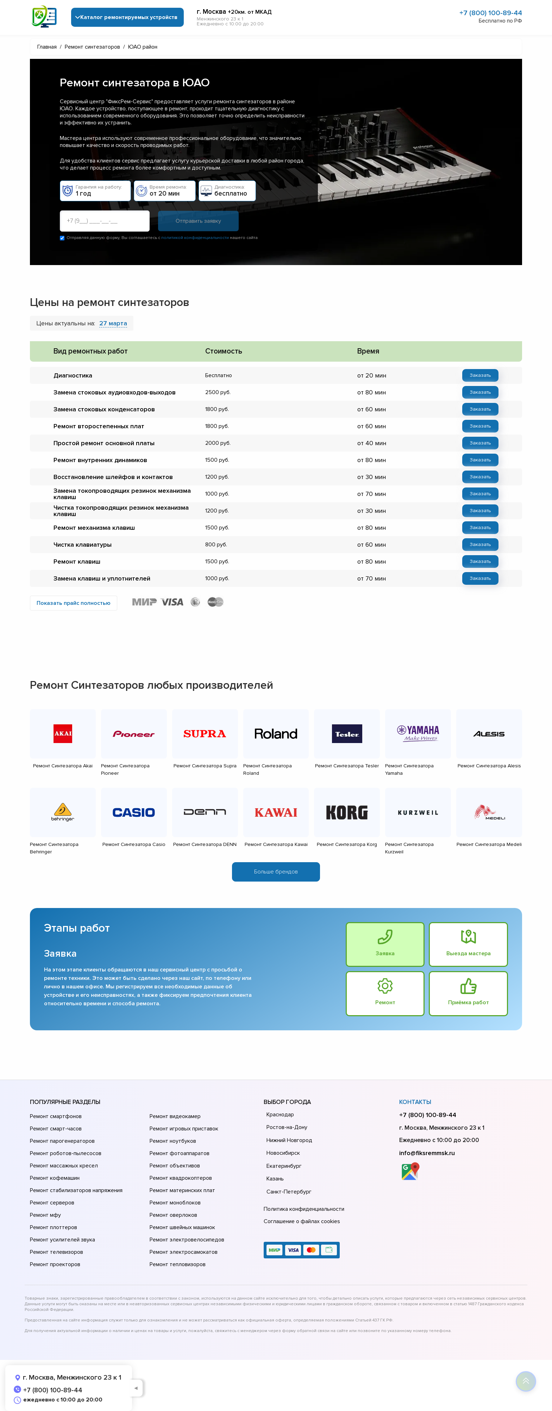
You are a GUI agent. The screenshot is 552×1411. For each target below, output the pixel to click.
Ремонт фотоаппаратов (179, 1153)
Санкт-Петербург (289, 1191)
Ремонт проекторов (55, 1264)
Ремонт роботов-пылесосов (65, 1153)
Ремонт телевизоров (56, 1252)
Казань (275, 1178)
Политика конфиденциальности (304, 1209)
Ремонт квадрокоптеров (181, 1178)
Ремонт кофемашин (55, 1178)
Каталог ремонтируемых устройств (128, 17)
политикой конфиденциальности (195, 237)
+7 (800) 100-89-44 (490, 13)
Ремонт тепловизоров (178, 1264)
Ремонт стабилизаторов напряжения (76, 1190)
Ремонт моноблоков (175, 1202)
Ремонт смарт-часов (56, 1128)
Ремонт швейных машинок (182, 1227)
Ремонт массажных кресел (64, 1165)
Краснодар (280, 1114)
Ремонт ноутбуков (173, 1141)
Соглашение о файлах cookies (302, 1221)
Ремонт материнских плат (182, 1190)
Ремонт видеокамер (175, 1116)
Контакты (415, 1102)
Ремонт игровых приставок (184, 1128)
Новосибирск (283, 1153)
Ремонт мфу (45, 1215)
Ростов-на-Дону (286, 1127)
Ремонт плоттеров (53, 1227)
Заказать (480, 375)
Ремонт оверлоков (173, 1215)
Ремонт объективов (175, 1165)
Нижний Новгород (289, 1140)
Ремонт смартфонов (56, 1116)
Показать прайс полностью (74, 603)
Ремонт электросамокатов (184, 1252)
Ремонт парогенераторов (62, 1141)
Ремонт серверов (52, 1202)
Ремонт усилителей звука (62, 1239)
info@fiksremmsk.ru (427, 1153)
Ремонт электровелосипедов (187, 1239)
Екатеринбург (284, 1166)
